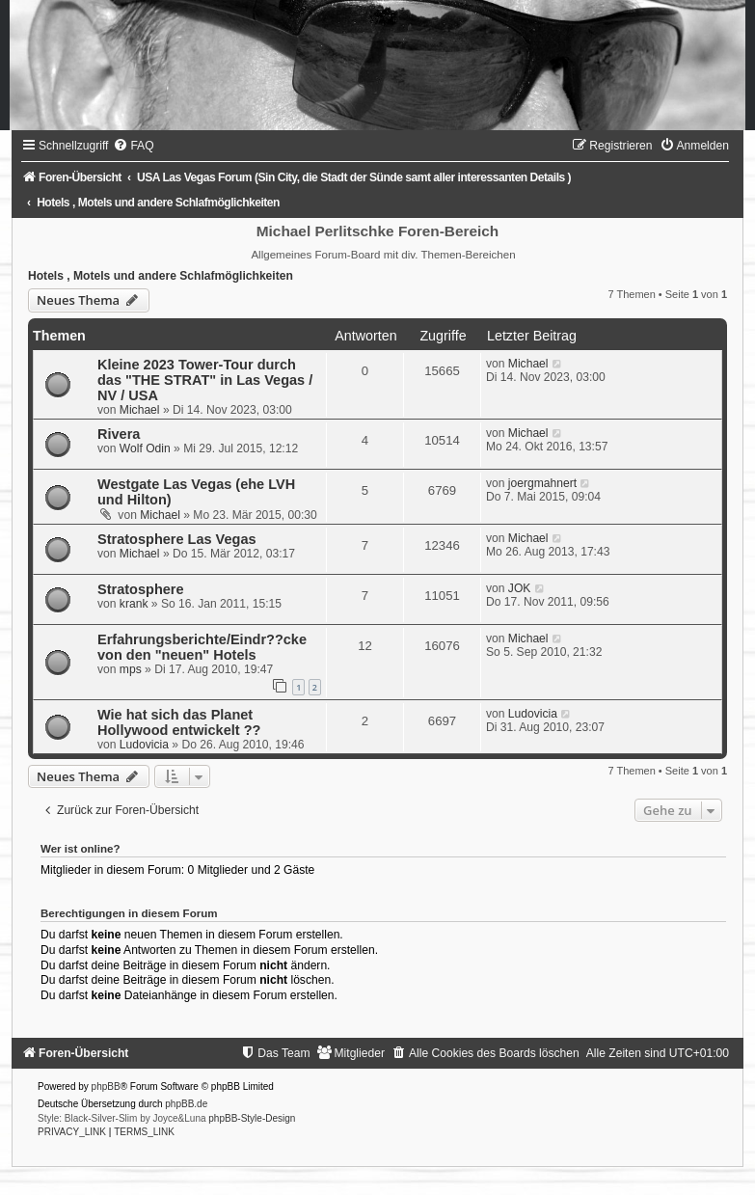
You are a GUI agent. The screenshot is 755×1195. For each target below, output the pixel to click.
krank (134, 604)
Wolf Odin (145, 448)
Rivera (118, 434)
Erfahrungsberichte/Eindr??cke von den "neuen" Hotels (202, 647)
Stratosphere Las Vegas (176, 539)
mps (131, 669)
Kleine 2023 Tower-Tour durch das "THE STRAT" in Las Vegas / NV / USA (204, 380)
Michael (140, 410)
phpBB (106, 1086)
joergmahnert (542, 483)
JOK (519, 588)
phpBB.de (186, 1104)
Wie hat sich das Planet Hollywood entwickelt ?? (178, 722)
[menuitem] (133, 145)
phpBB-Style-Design (251, 1118)
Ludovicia (144, 744)
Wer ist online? (80, 849)
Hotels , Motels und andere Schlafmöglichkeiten (160, 276)
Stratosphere (140, 589)
